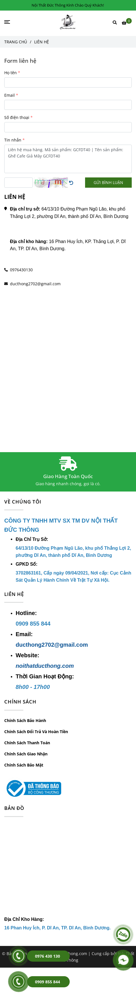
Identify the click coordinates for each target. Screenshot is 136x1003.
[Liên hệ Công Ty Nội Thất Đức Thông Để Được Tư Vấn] (127, 22)
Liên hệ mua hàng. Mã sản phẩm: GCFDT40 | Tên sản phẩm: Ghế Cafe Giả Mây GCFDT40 (68, 159)
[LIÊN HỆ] (68, 22)
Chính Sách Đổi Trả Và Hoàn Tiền (36, 731)
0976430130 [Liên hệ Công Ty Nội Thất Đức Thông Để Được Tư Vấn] (21, 269)
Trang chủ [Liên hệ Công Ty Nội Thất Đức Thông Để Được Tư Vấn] (15, 42)
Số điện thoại (16, 117)
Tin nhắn (12, 140)
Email (9, 95)
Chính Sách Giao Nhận (26, 754)
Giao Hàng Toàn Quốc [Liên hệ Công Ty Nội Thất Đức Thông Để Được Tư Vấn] (68, 476)
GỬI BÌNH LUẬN (108, 182)
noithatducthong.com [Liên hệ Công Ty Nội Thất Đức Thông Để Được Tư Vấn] (45, 666)
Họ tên (10, 72)
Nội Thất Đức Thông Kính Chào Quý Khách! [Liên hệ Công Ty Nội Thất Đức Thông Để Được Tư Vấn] (68, 5)
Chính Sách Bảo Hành (25, 720)
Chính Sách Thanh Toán (27, 742)
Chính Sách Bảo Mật (23, 765)
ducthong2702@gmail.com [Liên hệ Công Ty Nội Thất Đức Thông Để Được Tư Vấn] (35, 283)
